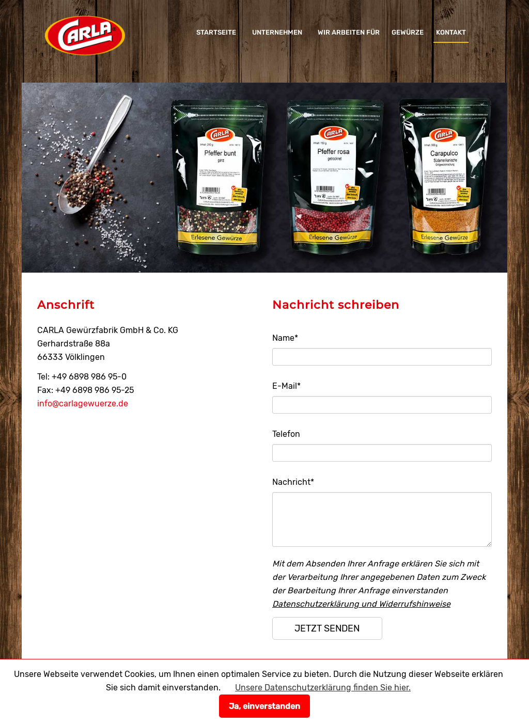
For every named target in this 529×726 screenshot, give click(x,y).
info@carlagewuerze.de (82, 403)
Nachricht (293, 482)
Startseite (216, 32)
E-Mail (286, 386)
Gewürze (408, 32)
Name (285, 338)
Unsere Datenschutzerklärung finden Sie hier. (323, 687)
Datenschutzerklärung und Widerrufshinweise (361, 604)
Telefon (286, 434)
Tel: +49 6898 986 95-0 (82, 377)
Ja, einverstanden (264, 706)
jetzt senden (327, 628)
